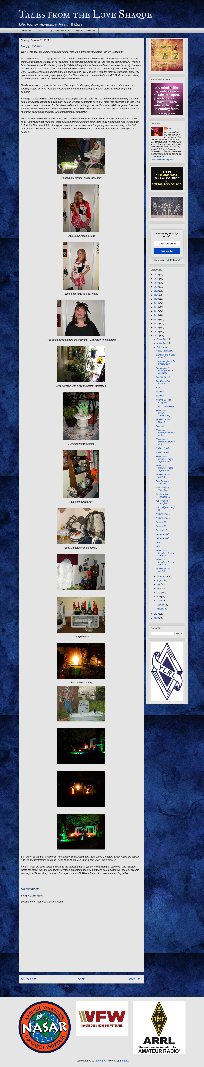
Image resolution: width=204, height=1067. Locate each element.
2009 (156, 618)
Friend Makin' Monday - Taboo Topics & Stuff (164, 459)
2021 (156, 295)
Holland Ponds (163, 448)
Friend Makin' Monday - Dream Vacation (165, 553)
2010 (156, 614)
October (161, 347)
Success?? (161, 522)
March (160, 600)
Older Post (134, 979)
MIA (158, 542)
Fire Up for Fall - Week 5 (163, 420)
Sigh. (158, 387)
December (162, 339)
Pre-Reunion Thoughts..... (163, 495)
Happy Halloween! (164, 351)
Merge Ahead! (162, 534)
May (159, 592)
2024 (156, 283)
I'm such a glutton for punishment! (165, 362)
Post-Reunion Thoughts (162, 482)
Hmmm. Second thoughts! (163, 401)
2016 (156, 315)
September (162, 576)
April (159, 596)
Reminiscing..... (163, 514)
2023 (156, 287)
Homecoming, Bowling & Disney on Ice (165, 432)
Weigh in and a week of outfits (165, 356)
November (162, 343)
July (159, 584)
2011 (156, 335)
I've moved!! (161, 530)
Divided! (160, 392)
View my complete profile (162, 159)
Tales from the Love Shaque (85, 14)
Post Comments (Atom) (88, 988)
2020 (156, 299)
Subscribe (167, 251)
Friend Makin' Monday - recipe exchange (164, 370)
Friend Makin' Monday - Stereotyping (163, 413)
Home (82, 979)
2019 (156, 303)
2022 (156, 291)
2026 (156, 274)
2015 (156, 319)
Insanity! (160, 426)
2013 (156, 327)
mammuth (100, 1060)
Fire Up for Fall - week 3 (163, 570)
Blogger (124, 1060)
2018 (156, 307)
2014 (156, 323)
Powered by (167, 260)
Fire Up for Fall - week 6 (163, 382)
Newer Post (28, 979)
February (161, 605)
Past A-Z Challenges (85, 30)
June (159, 588)
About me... (27, 30)
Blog (41, 30)
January (161, 609)
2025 (156, 279)
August (160, 580)
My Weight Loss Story (60, 30)
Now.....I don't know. (165, 406)
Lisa (169, 128)
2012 (156, 331)
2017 (156, 311)
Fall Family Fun (163, 377)
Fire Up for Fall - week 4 (163, 475)
